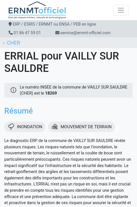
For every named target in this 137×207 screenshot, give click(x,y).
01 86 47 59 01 (27, 32)
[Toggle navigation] (120, 10)
